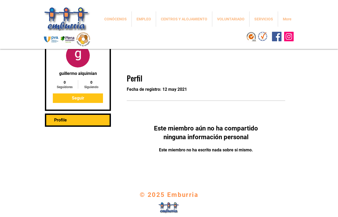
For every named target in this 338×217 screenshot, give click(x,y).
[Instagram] (289, 36)
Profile (60, 120)
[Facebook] (276, 36)
